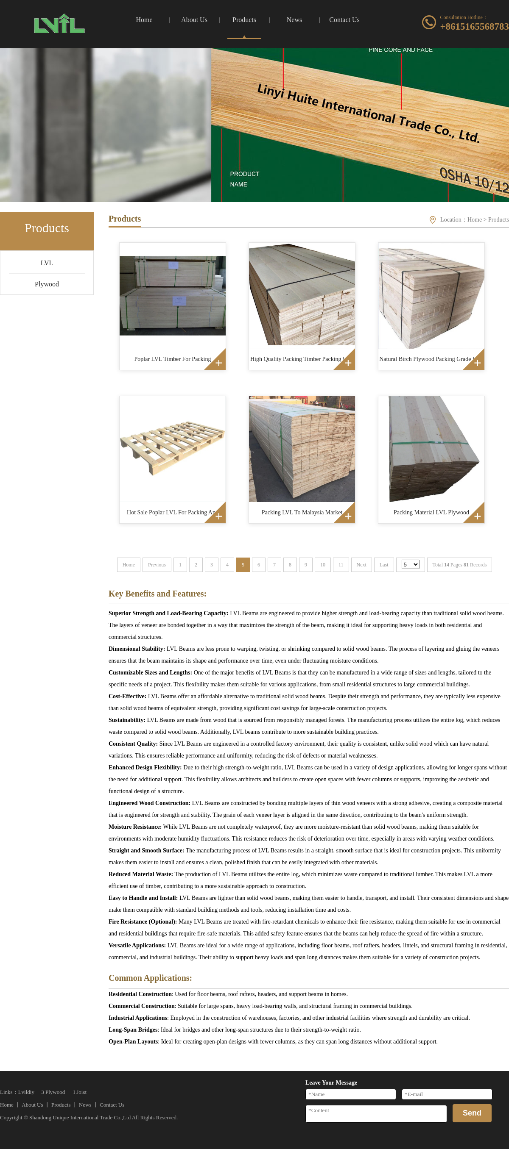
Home (474, 219)
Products (498, 219)
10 (322, 565)
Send (472, 1113)
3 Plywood (53, 1092)
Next (361, 565)
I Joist (80, 1092)
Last (384, 565)
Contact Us (112, 1105)
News (85, 1105)
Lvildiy (26, 1092)
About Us (32, 1105)
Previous (157, 565)
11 (341, 565)
